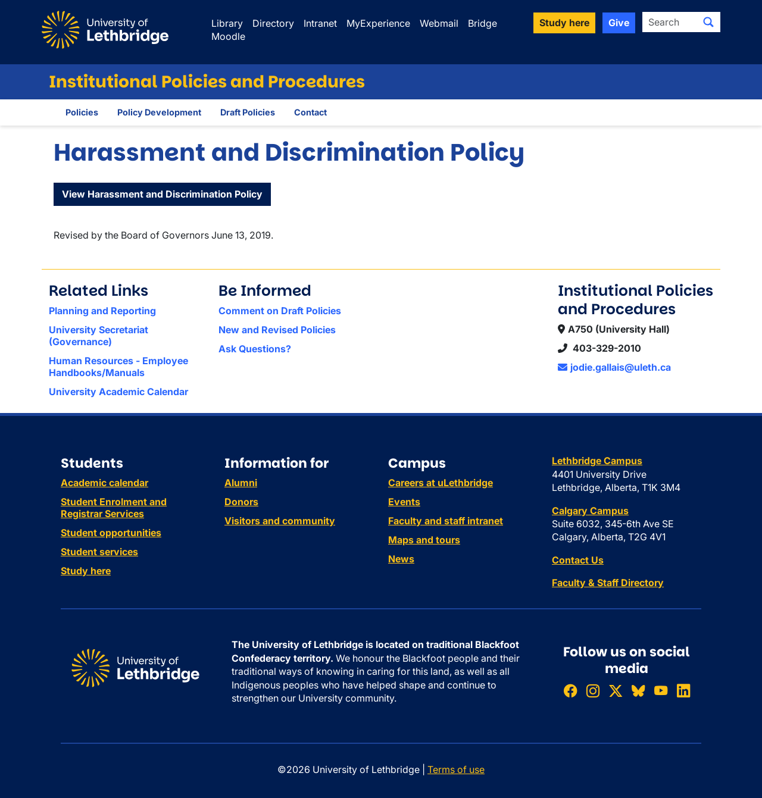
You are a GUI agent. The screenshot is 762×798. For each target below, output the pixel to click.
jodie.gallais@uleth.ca (614, 367)
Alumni (240, 483)
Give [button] (618, 23)
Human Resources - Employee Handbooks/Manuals (118, 366)
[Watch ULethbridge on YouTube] (660, 691)
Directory (273, 23)
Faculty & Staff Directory (608, 583)
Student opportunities (111, 533)
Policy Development (159, 112)
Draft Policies (247, 112)
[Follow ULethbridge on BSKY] (638, 691)
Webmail (439, 23)
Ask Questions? (254, 349)
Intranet (320, 23)
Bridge (482, 23)
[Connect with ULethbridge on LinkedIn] (683, 691)
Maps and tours (424, 540)
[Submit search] (708, 22)
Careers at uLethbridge (440, 483)
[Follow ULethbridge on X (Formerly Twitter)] (615, 691)
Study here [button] (564, 23)
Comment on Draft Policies (279, 311)
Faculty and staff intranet (445, 521)
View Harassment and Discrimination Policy (162, 194)
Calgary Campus (590, 511)
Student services (99, 552)
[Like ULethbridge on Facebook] (570, 691)
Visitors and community (279, 521)
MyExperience (378, 23)
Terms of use (456, 769)
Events (404, 502)
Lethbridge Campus (597, 461)
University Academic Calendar (118, 392)
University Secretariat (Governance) (98, 336)
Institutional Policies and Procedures (207, 81)
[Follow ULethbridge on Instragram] (592, 691)
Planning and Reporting (102, 311)
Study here (86, 571)
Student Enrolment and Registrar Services (114, 508)
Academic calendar (104, 483)
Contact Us (578, 560)
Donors (241, 502)
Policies (81, 112)
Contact (310, 112)
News (401, 559)
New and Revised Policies (277, 330)
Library (227, 23)
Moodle (228, 36)
